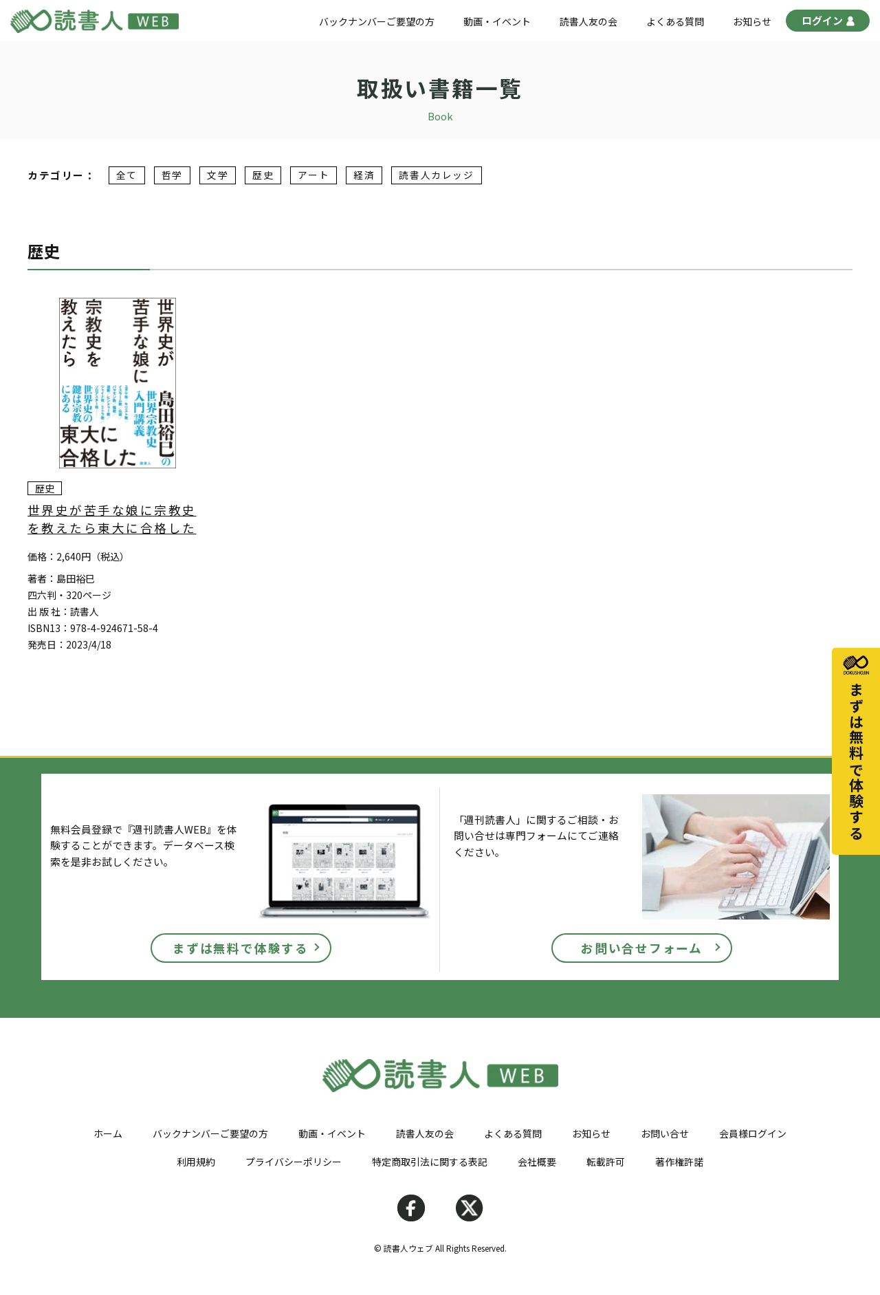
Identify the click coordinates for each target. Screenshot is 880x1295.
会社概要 (537, 1161)
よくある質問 (675, 21)
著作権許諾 (679, 1161)
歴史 (263, 175)
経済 (364, 175)
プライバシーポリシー (293, 1161)
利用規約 (196, 1161)
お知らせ (752, 21)
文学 (217, 175)
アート (313, 175)
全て (127, 175)
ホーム (108, 1133)
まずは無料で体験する (241, 948)
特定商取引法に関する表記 (429, 1161)
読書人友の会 (588, 21)
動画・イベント (497, 21)
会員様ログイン (752, 1133)
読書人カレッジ (436, 175)
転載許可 (605, 1161)
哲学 (172, 175)
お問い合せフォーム (642, 948)
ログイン (828, 22)
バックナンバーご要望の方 (376, 21)
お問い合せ (665, 1133)
